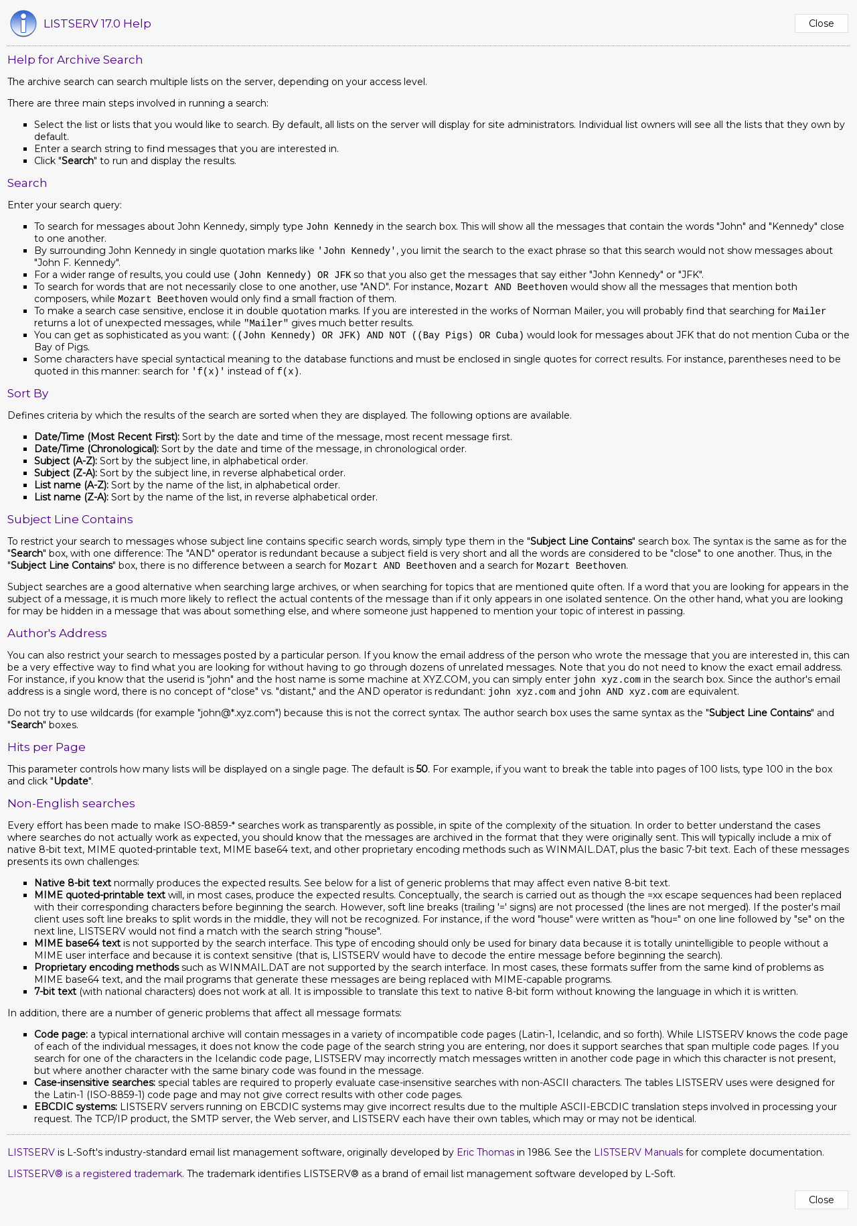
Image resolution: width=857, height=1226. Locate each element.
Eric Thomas (485, 1160)
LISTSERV (31, 1160)
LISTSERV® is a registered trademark (94, 1182)
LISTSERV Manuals (638, 1160)
